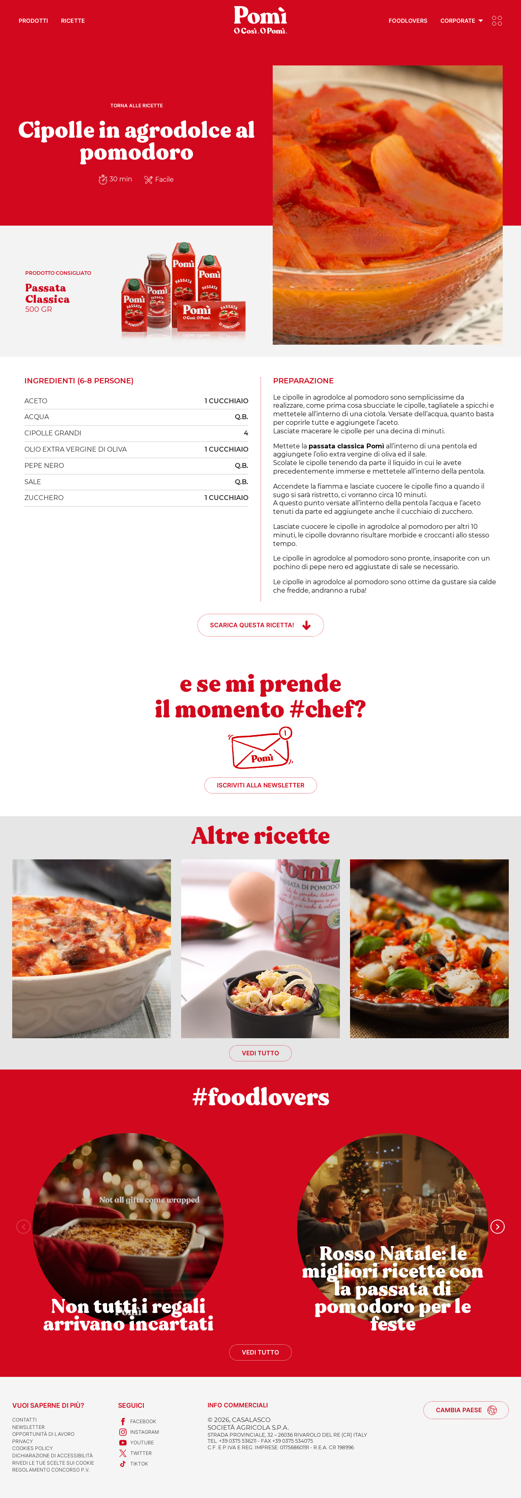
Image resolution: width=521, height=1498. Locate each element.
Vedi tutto (260, 1053)
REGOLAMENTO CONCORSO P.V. (51, 1470)
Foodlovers (408, 20)
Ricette (73, 20)
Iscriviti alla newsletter (260, 785)
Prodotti (33, 20)
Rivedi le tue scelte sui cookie (53, 1463)
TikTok (133, 1464)
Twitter (135, 1453)
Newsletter (28, 1427)
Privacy (22, 1441)
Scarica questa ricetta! (252, 625)
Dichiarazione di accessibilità (52, 1455)
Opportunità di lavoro (43, 1434)
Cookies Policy (32, 1448)
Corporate (457, 20)
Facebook (137, 1421)
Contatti (24, 1420)
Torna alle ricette (136, 105)
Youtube (136, 1442)
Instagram (138, 1432)
